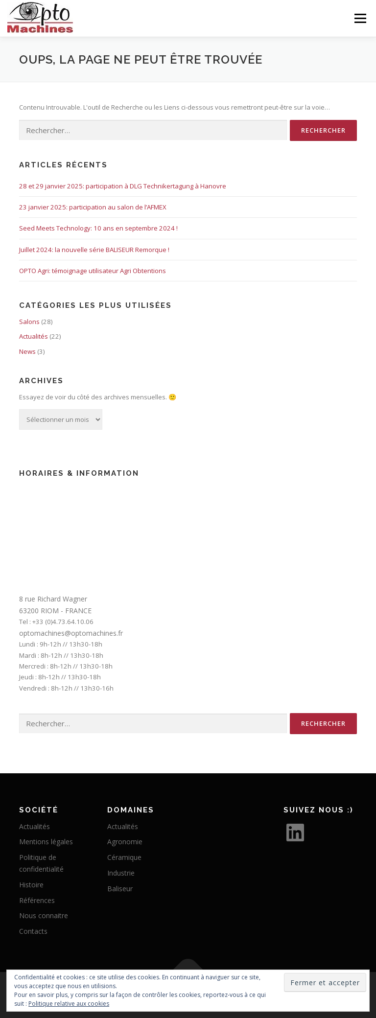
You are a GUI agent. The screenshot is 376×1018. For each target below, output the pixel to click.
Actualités (33, 336)
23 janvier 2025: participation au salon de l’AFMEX (92, 207)
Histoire (31, 884)
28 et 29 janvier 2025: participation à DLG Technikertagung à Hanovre (122, 186)
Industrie (121, 873)
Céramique (124, 857)
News (27, 351)
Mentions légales (46, 841)
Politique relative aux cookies (68, 1003)
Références (37, 900)
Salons (29, 321)
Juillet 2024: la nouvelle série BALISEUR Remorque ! (94, 249)
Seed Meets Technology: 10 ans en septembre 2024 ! (98, 228)
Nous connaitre (43, 915)
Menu (360, 18)
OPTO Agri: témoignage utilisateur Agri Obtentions (92, 270)
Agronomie (124, 841)
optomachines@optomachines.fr (71, 633)
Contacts (33, 931)
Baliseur (120, 888)
